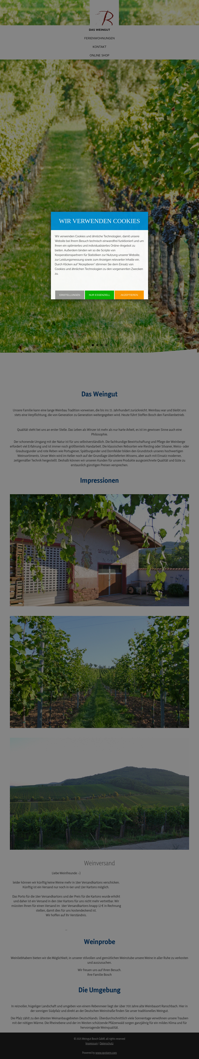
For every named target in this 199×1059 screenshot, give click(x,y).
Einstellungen (69, 294)
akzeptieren (129, 294)
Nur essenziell (99, 294)
